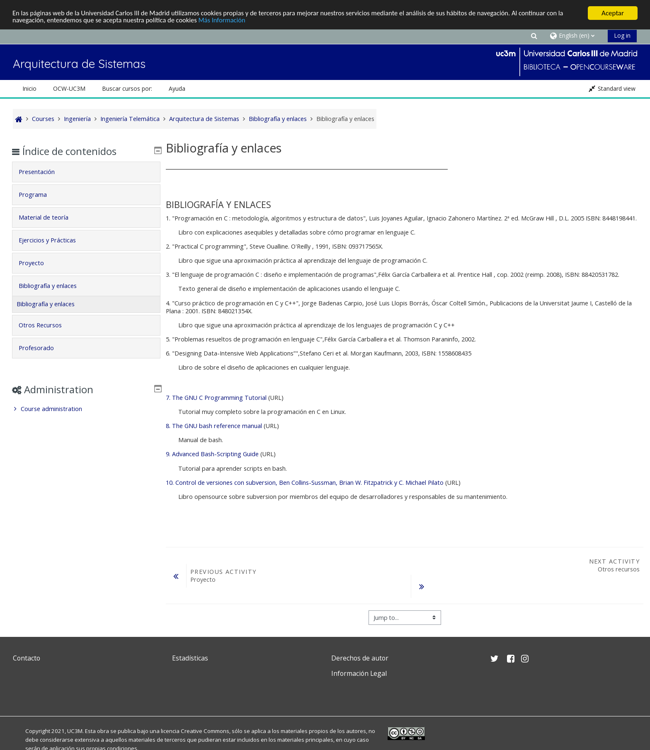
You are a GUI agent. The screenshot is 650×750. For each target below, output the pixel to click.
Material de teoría (49, 217)
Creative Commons (205, 731)
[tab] (86, 172)
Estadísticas (190, 658)
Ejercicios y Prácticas (53, 240)
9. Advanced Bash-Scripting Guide (212, 454)
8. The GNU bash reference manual (215, 426)
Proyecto (37, 263)
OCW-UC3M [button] (69, 88)
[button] (534, 35)
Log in (622, 35)
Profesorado (42, 348)
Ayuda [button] (177, 88)
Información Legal (359, 673)
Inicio (29, 88)
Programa (38, 194)
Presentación (42, 172)
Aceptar (612, 13)
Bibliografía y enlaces (53, 286)
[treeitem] (86, 409)
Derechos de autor (359, 658)
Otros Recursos (46, 325)
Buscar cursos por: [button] (127, 88)
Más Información (228, 20)
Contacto (26, 658)
